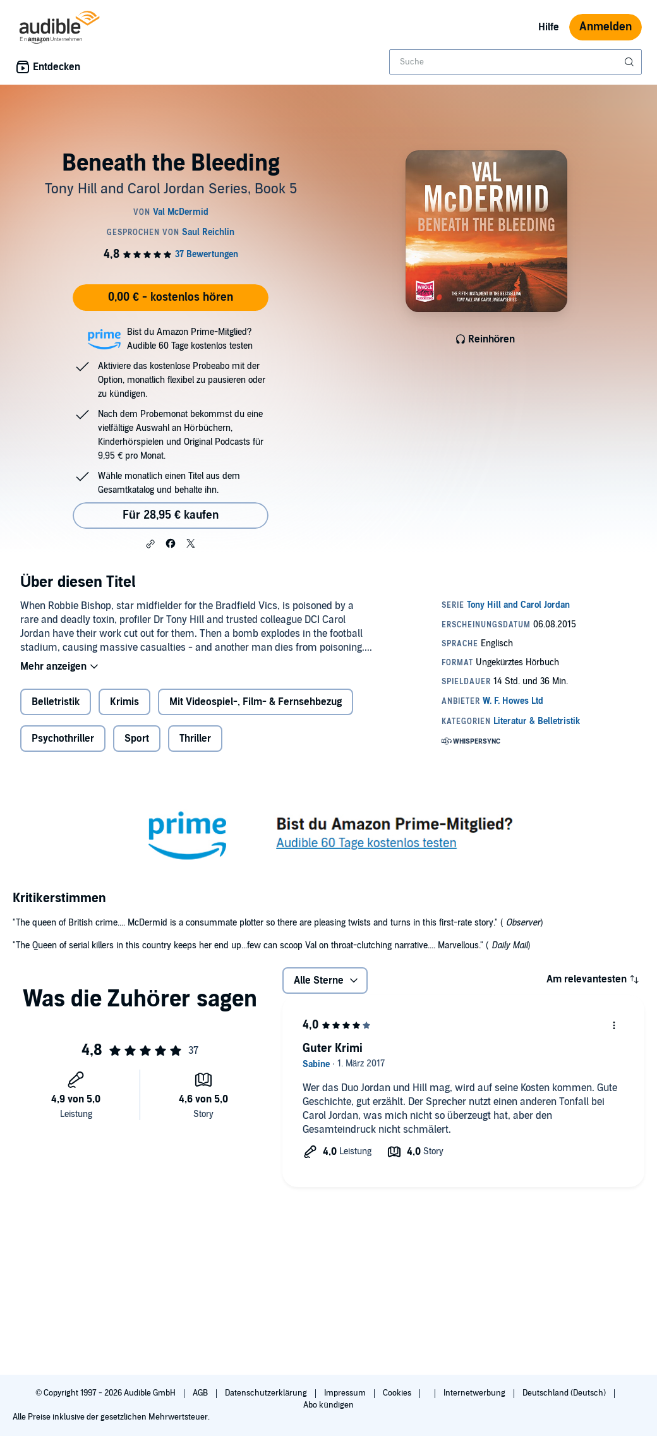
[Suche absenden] (630, 62)
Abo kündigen (328, 1405)
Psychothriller (63, 738)
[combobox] (515, 62)
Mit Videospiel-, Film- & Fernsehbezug (255, 702)
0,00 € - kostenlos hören (170, 297)
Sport (136, 738)
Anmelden (605, 26)
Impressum (346, 1393)
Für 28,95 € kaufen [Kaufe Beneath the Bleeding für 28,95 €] (171, 515)
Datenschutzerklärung (267, 1393)
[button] (150, 544)
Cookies (398, 1393)
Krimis (124, 702)
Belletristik (56, 702)
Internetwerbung (475, 1393)
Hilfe (548, 27)
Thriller (195, 738)
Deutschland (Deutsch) (565, 1393)
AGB (201, 1393)
